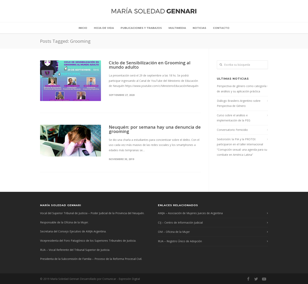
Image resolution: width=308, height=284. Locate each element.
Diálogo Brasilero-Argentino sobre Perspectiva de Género (238, 103)
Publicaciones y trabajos (141, 27)
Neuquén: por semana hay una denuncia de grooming (155, 129)
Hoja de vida (104, 27)
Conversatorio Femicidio (232, 130)
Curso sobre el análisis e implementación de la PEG (233, 117)
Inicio (83, 27)
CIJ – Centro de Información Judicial (180, 222)
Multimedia (177, 27)
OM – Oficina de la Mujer (174, 232)
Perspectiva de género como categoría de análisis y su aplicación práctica (241, 88)
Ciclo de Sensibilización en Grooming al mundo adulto (149, 65)
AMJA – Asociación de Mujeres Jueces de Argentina (190, 213)
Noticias (199, 27)
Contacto (221, 27)
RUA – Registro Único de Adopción (180, 241)
